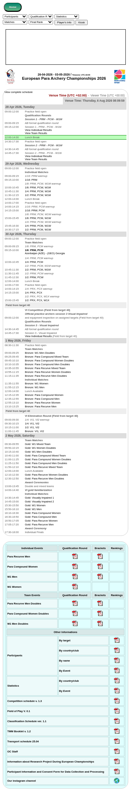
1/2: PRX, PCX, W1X (37, 300)
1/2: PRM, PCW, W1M (38, 195)
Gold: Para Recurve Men (39, 524)
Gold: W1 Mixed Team (38, 444)
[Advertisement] (65, 47)
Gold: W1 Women (35, 505)
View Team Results (36, 133)
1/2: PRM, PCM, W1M (38, 269)
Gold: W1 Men (33, 509)
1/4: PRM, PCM (34, 262)
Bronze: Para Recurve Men (40, 406)
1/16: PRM (31, 179)
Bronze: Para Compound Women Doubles (49, 360)
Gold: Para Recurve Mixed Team (44, 467)
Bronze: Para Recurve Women (42, 402)
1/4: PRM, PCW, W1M (38, 191)
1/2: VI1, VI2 (32, 427)
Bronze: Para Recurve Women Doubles (48, 372)
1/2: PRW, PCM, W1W (38, 229)
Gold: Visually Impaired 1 (39, 497)
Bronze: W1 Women (36, 383)
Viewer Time (107, 95)
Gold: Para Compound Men (41, 516)
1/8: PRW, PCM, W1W (38, 218)
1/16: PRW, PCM (35, 210)
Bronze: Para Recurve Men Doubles (46, 375)
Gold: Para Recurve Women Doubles (46, 474)
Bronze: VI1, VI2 (34, 431)
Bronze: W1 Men (34, 387)
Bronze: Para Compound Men (42, 398)
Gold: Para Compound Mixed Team (45, 455)
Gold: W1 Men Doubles (38, 451)
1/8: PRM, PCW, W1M (38, 187)
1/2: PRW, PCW (34, 277)
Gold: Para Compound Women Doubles (48, 459)
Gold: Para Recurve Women (41, 520)
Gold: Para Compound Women (42, 513)
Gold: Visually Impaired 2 (39, 501)
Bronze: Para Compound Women (44, 395)
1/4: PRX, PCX (33, 292)
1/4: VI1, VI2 (32, 423)
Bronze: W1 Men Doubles (39, 352)
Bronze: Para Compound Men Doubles (47, 364)
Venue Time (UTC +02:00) (68, 95)
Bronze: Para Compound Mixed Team (46, 356)
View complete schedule (19, 92)
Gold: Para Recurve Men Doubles (44, 478)
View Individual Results (38, 130)
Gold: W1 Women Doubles (40, 448)
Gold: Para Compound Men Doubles (46, 463)
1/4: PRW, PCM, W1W (38, 225)
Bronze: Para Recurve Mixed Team (45, 368)
